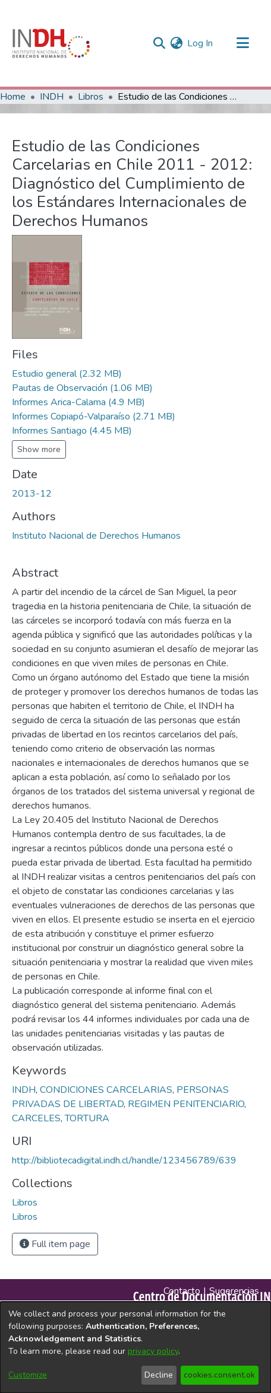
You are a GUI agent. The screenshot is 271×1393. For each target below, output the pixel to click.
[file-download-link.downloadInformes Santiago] (72, 430)
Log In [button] (200, 43)
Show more (39, 449)
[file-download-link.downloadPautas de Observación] (82, 388)
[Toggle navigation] (242, 43)
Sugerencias (234, 1290)
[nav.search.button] (159, 43)
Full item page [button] (55, 1244)
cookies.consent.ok (219, 1375)
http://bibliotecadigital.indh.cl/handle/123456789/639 (124, 1160)
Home (13, 96)
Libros (90, 96)
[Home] (51, 43)
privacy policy (153, 1351)
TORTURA (87, 1118)
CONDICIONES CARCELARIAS (106, 1089)
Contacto (181, 1290)
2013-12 (32, 493)
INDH (52, 96)
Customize (27, 1375)
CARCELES (36, 1118)
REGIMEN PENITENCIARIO (186, 1104)
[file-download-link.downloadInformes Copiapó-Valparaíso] (93, 416)
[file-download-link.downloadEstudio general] (67, 373)
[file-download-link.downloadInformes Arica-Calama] (78, 402)
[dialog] (135, 1347)
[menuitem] (176, 43)
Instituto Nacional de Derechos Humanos (96, 535)
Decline (158, 1375)
